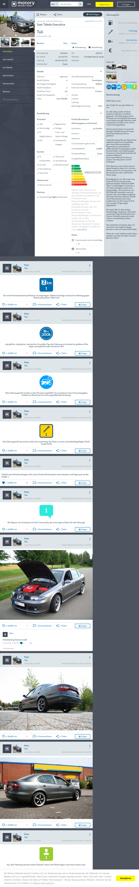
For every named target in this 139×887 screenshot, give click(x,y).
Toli (26, 268)
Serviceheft (8, 59)
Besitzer (6, 91)
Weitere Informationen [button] (43, 883)
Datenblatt (7, 51)
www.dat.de (82, 229)
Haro (65, 43)
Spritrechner (8, 75)
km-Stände (7, 67)
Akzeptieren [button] (125, 878)
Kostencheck (8, 83)
